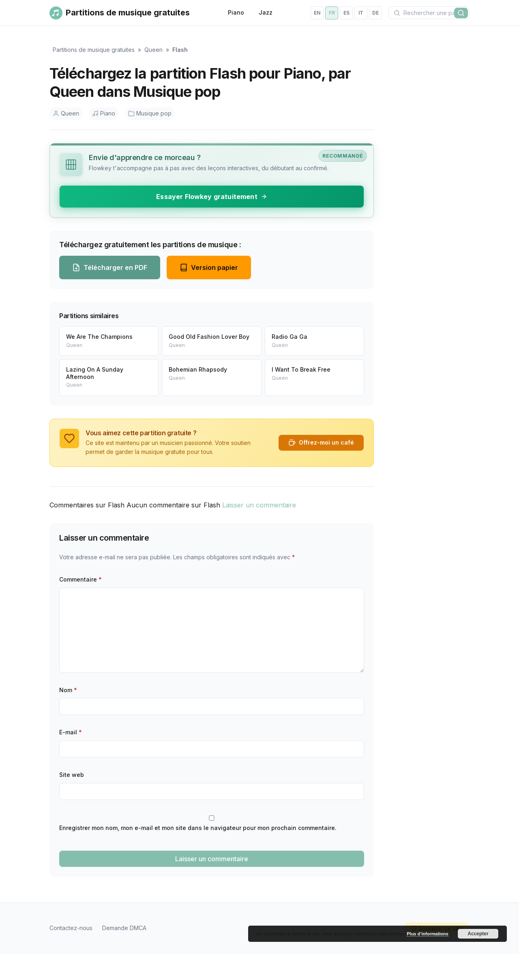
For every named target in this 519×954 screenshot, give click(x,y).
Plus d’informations (427, 933)
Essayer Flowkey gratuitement (211, 197)
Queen (153, 49)
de (375, 13)
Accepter (478, 934)
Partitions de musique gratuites (94, 49)
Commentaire (80, 579)
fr (332, 13)
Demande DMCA (124, 927)
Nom (68, 690)
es (346, 13)
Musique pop (150, 113)
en (317, 13)
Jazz (265, 12)
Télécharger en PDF (109, 267)
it (360, 13)
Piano (236, 12)
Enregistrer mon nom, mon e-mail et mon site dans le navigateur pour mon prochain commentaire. (198, 827)
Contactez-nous (70, 927)
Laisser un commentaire (259, 505)
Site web (71, 774)
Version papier (209, 267)
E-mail (70, 732)
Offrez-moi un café (321, 442)
